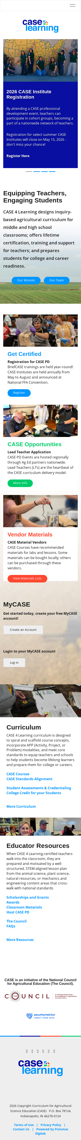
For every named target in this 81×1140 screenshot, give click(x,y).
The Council (16, 921)
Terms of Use (24, 1125)
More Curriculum (21, 806)
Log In (14, 662)
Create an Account (23, 630)
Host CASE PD (17, 912)
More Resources (20, 939)
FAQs (10, 926)
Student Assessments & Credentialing (38, 788)
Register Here (17, 155)
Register (19, 393)
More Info (20, 483)
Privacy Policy (51, 1125)
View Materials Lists (27, 578)
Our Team (56, 280)
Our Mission (26, 280)
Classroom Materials (24, 907)
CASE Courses (17, 774)
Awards (12, 902)
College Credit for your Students (34, 793)
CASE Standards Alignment (29, 779)
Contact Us (21, 1129)
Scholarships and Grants (27, 897)
